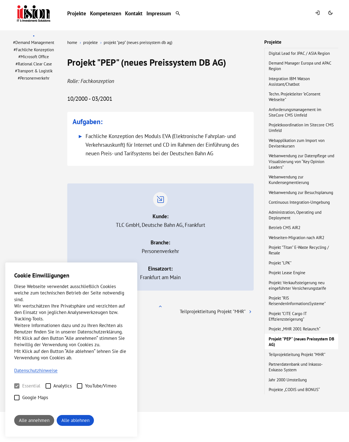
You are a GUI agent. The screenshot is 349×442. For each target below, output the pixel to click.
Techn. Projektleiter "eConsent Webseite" (294, 96)
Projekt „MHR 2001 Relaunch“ (295, 329)
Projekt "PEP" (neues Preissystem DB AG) (301, 341)
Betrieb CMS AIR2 (285, 227)
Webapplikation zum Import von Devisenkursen (297, 143)
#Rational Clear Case (34, 64)
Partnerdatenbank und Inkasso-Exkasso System (296, 366)
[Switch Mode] (331, 13)
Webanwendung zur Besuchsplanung (301, 192)
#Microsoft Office (33, 56)
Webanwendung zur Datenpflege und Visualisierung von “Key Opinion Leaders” (301, 161)
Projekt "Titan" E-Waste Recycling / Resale (299, 250)
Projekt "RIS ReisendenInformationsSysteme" (297, 300)
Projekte (76, 13)
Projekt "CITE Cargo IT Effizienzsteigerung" (287, 316)
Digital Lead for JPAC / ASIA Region (300, 53)
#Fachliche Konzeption (34, 49)
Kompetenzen (105, 13)
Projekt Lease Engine (287, 272)
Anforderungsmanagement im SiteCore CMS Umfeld (295, 112)
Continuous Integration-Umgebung (300, 202)
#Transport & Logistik (34, 70)
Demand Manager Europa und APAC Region (300, 65)
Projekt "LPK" (280, 263)
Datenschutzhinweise (36, 370)
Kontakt (134, 13)
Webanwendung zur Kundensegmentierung (289, 179)
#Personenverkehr (33, 78)
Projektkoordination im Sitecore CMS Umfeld (301, 127)
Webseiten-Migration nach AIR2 (297, 237)
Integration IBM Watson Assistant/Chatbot (289, 81)
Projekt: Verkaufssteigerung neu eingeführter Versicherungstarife (298, 285)
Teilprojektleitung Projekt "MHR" (297, 354)
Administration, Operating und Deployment (295, 214)
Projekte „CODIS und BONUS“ (295, 389)
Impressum (158, 13)
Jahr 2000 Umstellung (288, 379)
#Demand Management (33, 42)
